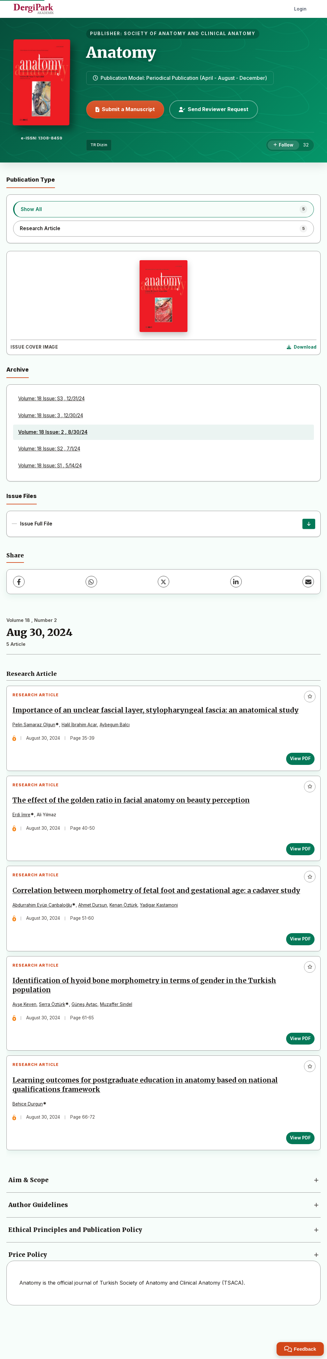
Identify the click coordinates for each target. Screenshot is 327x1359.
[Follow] (283, 145)
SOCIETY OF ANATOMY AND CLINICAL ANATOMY (189, 33)
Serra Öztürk (54, 1038)
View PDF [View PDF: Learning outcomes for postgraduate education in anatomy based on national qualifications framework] (298, 1176)
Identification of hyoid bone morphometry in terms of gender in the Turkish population (146, 1020)
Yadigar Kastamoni (161, 934)
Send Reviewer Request (213, 109)
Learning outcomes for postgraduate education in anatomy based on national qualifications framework (147, 1123)
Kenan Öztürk (126, 934)
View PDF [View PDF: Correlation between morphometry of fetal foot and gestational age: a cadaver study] (298, 968)
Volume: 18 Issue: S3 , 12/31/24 (51, 399)
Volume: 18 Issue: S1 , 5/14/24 (50, 466)
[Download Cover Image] (301, 347)
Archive (17, 369)
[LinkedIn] (236, 581)
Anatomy (121, 52)
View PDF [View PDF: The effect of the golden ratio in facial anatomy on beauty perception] (298, 864)
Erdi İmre (24, 831)
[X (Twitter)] (163, 581)
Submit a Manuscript (125, 109)
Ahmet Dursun (94, 934)
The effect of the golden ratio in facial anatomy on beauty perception (133, 816)
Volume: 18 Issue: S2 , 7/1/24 (49, 449)
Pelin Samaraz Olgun (36, 736)
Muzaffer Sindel (118, 1038)
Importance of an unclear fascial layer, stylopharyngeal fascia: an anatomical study (147, 717)
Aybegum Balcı (117, 736)
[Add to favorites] (310, 696)
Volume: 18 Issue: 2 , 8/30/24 (52, 432)
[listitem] (163, 209)
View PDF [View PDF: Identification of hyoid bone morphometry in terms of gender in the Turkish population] (298, 1072)
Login (300, 8)
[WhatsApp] (91, 581)
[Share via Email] (308, 581)
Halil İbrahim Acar (81, 736)
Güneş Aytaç (87, 1038)
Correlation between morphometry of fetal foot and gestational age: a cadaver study (148, 916)
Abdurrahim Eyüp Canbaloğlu (44, 934)
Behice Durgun (30, 1142)
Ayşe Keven (27, 1038)
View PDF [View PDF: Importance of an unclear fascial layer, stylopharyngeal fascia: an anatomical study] (298, 770)
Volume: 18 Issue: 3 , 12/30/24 (50, 415)
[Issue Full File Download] (308, 524)
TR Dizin (98, 144)
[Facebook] (19, 581)
